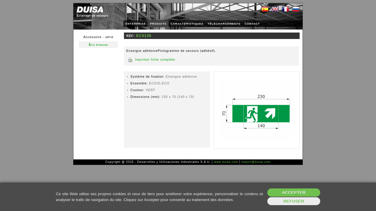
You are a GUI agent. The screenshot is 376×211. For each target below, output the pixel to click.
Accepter (294, 192)
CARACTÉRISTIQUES (187, 23)
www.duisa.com (226, 162)
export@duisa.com (256, 162)
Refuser (293, 201)
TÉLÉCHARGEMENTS (224, 23)
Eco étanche (98, 44)
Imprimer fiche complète (155, 59)
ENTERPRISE (135, 23)
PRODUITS (158, 23)
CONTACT (252, 23)
